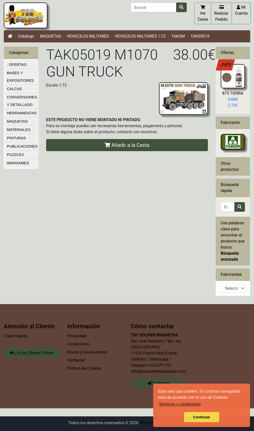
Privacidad (76, 336)
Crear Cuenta (15, 336)
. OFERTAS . (17, 64)
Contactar (76, 360)
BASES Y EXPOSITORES (20, 77)
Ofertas (227, 52)
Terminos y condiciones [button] (180, 404)
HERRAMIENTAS (22, 113)
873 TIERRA (232, 93)
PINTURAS (16, 138)
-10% (225, 64)
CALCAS (14, 89)
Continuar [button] (201, 417)
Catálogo (26, 36)
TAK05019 (199, 36)
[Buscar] (153, 7)
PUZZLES (15, 154)
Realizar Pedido (221, 13)
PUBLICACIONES (22, 146)
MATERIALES (18, 129)
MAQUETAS (50, 36)
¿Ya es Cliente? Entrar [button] (31, 353)
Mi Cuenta (241, 10)
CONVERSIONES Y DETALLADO (22, 101)
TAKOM (178, 36)
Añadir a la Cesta (127, 145)
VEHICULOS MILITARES (88, 36)
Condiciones (78, 344)
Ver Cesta (203, 13)
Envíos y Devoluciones (87, 352)
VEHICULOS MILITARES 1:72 (140, 36)
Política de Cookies (84, 368)
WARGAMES (18, 163)
